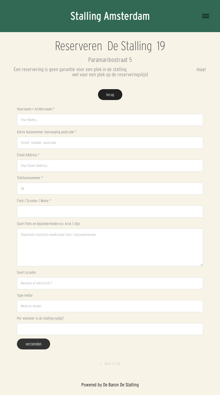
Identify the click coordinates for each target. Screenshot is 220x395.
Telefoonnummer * (30, 177)
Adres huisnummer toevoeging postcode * (46, 132)
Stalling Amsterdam (110, 16)
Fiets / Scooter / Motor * (34, 200)
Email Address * (28, 154)
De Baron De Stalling (121, 384)
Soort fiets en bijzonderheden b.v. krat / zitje (48, 223)
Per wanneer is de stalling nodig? (40, 318)
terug (110, 94)
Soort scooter (26, 272)
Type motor (25, 295)
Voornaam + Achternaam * (35, 109)
